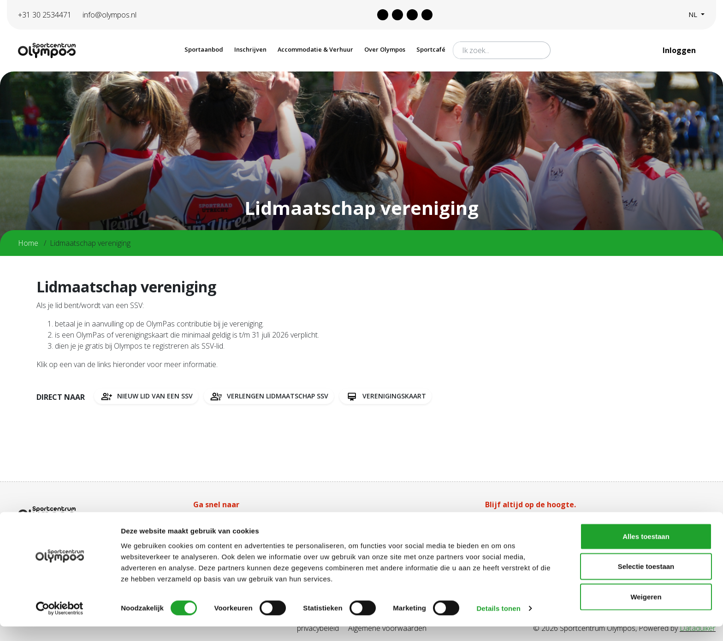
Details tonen (498, 623)
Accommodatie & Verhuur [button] (315, 49)
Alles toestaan (646, 550)
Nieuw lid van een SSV (146, 396)
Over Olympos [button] (384, 49)
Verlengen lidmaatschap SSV (268, 396)
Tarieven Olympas (368, 522)
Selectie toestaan (646, 581)
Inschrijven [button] (250, 49)
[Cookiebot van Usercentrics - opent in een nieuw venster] (59, 623)
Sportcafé (430, 49)
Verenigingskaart (385, 396)
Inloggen (680, 50)
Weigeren (645, 611)
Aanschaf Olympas (223, 522)
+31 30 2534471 (44, 15)
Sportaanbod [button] (203, 49)
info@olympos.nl (109, 15)
